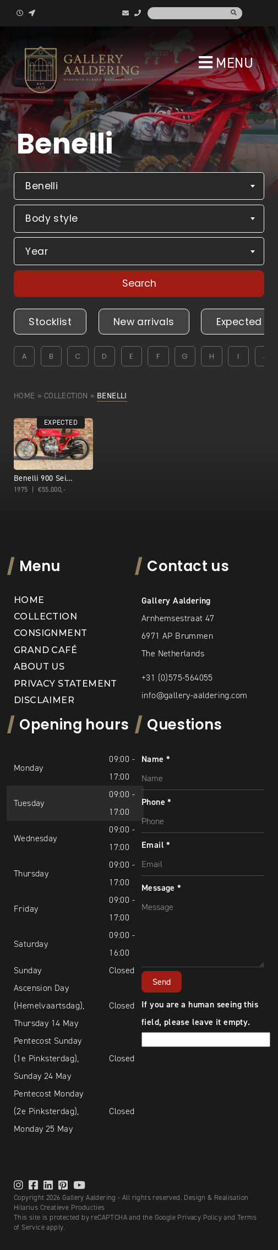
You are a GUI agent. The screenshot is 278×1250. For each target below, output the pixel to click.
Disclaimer (44, 700)
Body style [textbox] (51, 218)
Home (24, 395)
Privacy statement (65, 683)
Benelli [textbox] (41, 186)
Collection (66, 395)
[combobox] (139, 186)
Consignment (50, 633)
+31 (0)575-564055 (177, 677)
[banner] (82, 69)
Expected (239, 321)
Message (161, 887)
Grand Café (45, 650)
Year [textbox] (36, 251)
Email (156, 845)
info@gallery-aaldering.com (194, 695)
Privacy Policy (199, 1217)
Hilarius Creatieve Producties (59, 1207)
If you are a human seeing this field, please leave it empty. (205, 1022)
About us (39, 666)
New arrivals (144, 321)
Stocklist (50, 321)
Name (155, 759)
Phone (156, 802)
